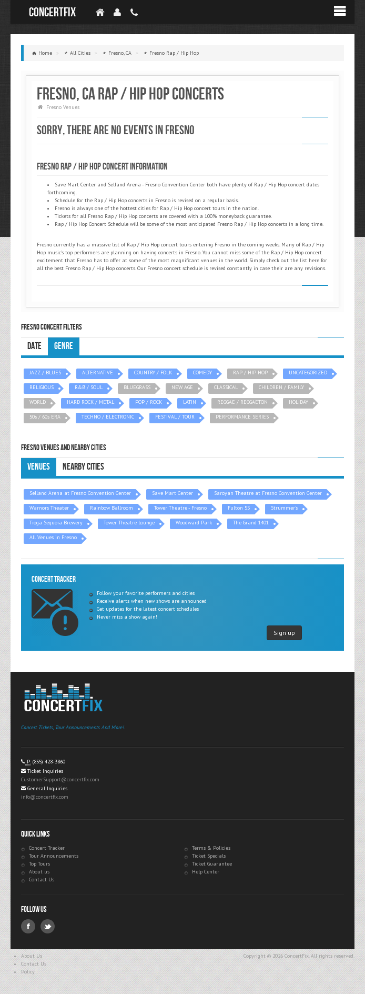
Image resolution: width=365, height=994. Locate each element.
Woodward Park (194, 522)
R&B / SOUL (89, 387)
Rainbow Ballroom (111, 507)
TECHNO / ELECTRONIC (108, 416)
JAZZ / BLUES (45, 372)
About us (39, 871)
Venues (38, 466)
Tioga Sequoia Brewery (56, 522)
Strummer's (284, 507)
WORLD (37, 402)
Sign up (284, 633)
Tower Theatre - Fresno (180, 507)
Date (34, 346)
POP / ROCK (148, 402)
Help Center (205, 871)
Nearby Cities (83, 466)
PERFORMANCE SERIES (242, 416)
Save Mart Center (172, 493)
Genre (63, 346)
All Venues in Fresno (53, 537)
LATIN (189, 402)
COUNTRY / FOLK (153, 372)
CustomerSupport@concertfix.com (60, 779)
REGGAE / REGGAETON (242, 402)
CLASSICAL (226, 387)
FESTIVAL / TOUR (175, 416)
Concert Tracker (47, 847)
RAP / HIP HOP (250, 372)
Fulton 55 (239, 507)
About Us (31, 955)
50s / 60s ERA (44, 416)
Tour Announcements (53, 855)
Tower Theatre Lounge (129, 522)
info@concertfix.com (44, 796)
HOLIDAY (298, 402)
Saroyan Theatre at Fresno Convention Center (268, 493)
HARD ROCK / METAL (90, 402)
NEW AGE (182, 387)
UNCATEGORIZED (308, 372)
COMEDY (202, 372)
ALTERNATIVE (97, 372)
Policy (28, 971)
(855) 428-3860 (49, 761)
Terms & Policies (211, 847)
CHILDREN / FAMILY (281, 387)
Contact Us (41, 879)
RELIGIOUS (41, 387)
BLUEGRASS (137, 387)
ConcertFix (52, 12)
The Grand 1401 (251, 522)
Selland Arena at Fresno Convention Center (80, 493)
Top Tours (39, 863)
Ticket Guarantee (212, 863)
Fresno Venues (62, 107)
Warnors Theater (49, 507)
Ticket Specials (209, 855)
